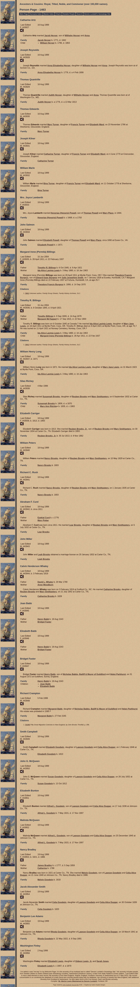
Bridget (44, 622)
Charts (58, 14)
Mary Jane (111, 367)
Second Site (75, 985)
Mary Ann (48, 406)
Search (79, 14)
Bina (49, 183)
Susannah (51, 397)
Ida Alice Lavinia (49, 270)
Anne (45, 585)
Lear (75, 525)
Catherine (42, 868)
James (45, 865)
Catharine (52, 154)
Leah (44, 554)
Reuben (79, 397)
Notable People (69, 14)
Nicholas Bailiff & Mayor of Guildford (84, 674)
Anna (87, 35)
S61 (27, 293)
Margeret (55, 709)
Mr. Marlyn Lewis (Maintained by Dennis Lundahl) (77, 981)
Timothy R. (47, 268)
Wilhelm (72, 35)
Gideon (83, 961)
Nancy (51, 458)
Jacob (51, 35)
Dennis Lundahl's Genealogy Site (97, 14)
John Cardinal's (67, 985)
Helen (118, 674)
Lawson (84, 747)
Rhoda (58, 932)
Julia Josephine (72, 278)
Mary (53, 124)
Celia (59, 902)
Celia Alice (106, 747)
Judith (55, 95)
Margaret (47, 319)
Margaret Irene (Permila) (55, 336)
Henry (43, 619)
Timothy (45, 316)
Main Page (24, 14)
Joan (45, 684)
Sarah (103, 961)
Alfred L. (56, 806)
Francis (78, 124)
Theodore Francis (50, 284)
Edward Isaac (46, 278)
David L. (45, 582)
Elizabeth (97, 124)
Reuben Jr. (78, 429)
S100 (28, 725)
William (47, 43)
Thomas (90, 213)
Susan (55, 777)
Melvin (89, 873)
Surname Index (36, 14)
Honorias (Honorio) (63, 213)
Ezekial (44, 518)
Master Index (49, 14)
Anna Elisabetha (58, 65)
